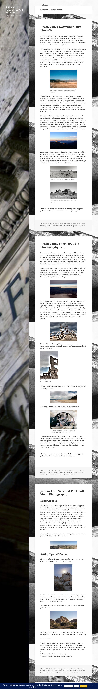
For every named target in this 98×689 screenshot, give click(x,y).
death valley (67, 223)
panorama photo (62, 227)
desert (42, 227)
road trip (68, 225)
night (56, 227)
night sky (83, 223)
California (75, 225)
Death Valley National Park (72, 38)
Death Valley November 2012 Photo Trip (60, 28)
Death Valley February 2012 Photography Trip (59, 245)
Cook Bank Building (49, 386)
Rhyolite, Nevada (75, 386)
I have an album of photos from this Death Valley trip (57, 209)
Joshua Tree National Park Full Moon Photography (62, 492)
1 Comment (78, 227)
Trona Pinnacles (61, 152)
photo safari (62, 225)
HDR (71, 223)
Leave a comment (70, 474)
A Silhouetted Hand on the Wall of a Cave (14, 10)
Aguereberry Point (46, 120)
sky (67, 227)
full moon (83, 670)
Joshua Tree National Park (74, 669)
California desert (59, 223)
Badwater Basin (75, 301)
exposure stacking (79, 49)
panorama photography (46, 225)
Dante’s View (61, 301)
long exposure (76, 223)
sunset (70, 227)
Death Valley (81, 225)
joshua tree (64, 669)
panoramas (56, 225)
